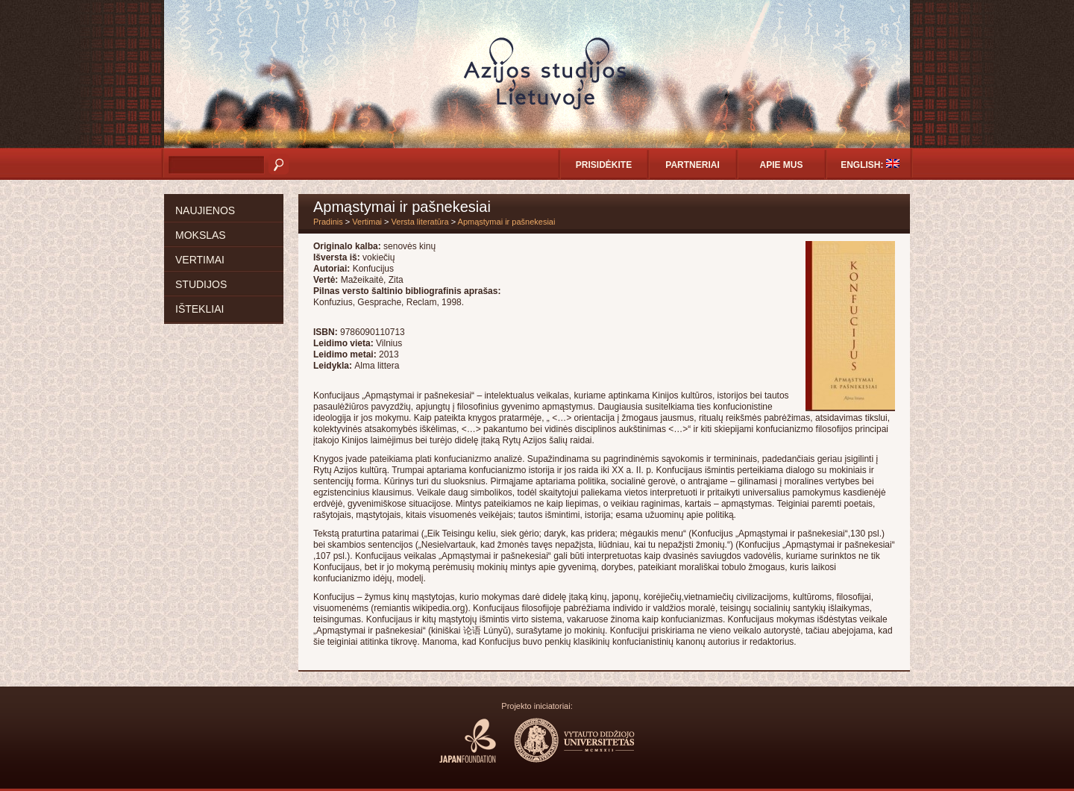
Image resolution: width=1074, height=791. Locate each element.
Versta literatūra (420, 221)
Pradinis (328, 221)
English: (870, 164)
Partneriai (692, 165)
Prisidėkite (604, 165)
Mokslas (200, 235)
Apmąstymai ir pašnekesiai (507, 221)
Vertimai (199, 260)
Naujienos (205, 210)
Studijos (201, 284)
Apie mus (781, 165)
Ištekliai (199, 309)
